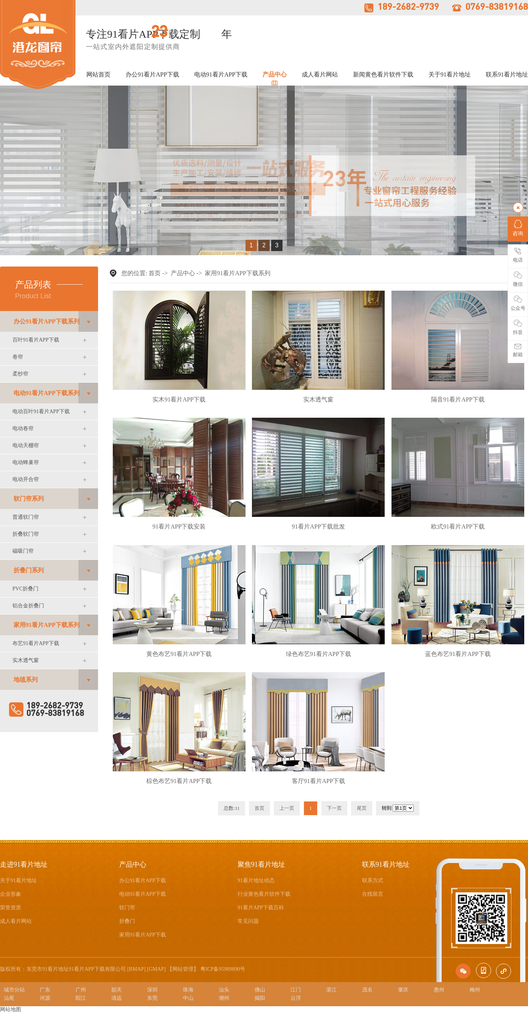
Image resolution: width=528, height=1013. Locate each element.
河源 (45, 998)
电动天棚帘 (25, 445)
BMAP (136, 969)
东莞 (152, 998)
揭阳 (260, 998)
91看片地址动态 (256, 880)
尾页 (362, 808)
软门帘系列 (29, 498)
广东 (45, 990)
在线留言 (372, 894)
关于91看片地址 (449, 75)
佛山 (260, 990)
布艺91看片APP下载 (35, 643)
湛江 (331, 990)
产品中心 (274, 75)
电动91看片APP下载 (220, 75)
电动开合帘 (25, 479)
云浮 (295, 998)
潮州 (224, 998)
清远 (116, 998)
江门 (295, 990)
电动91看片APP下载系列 (47, 393)
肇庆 (403, 990)
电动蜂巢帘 (25, 462)
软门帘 (127, 907)
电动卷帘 (23, 428)
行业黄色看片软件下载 (264, 894)
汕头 (224, 990)
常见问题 (248, 921)
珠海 (188, 990)
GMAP (156, 969)
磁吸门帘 (23, 551)
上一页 (286, 808)
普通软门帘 (25, 517)
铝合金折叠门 (28, 605)
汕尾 (9, 998)
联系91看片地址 (507, 75)
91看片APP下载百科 (261, 907)
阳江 (80, 998)
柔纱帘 (20, 374)
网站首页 (98, 75)
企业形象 (10, 894)
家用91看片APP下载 (142, 935)
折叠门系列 (29, 570)
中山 (188, 998)
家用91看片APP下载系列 (47, 625)
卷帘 (17, 357)
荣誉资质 (10, 907)
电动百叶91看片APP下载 (41, 411)
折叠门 (127, 921)
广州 (80, 990)
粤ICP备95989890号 (223, 969)
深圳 (152, 990)
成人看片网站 (320, 75)
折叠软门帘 (25, 534)
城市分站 (14, 990)
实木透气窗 (25, 660)
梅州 (475, 990)
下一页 (334, 808)
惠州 (439, 990)
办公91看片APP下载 (152, 75)
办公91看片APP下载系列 (47, 321)
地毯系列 (26, 679)
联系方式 (372, 880)
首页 (155, 273)
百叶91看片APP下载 (35, 340)
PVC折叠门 (25, 589)
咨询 (518, 228)
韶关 (116, 990)
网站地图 (10, 1009)
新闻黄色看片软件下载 (383, 75)
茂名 (367, 990)
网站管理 (182, 969)
